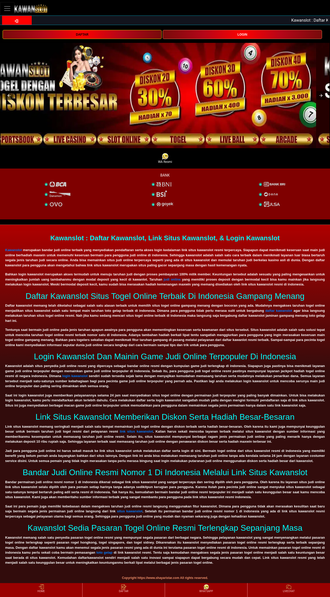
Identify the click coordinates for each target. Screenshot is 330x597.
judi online (172, 279)
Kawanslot (13, 250)
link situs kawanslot (136, 431)
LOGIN (242, 34)
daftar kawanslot (278, 311)
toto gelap (104, 552)
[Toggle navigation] (7, 8)
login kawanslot (75, 376)
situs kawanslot (130, 511)
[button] (9, 95)
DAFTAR (82, 34)
